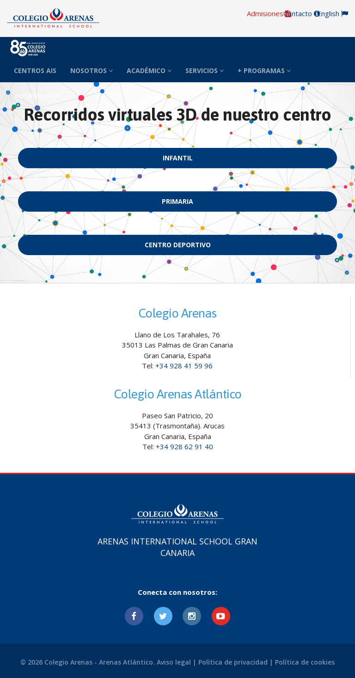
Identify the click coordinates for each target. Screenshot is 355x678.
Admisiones (269, 13)
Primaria (177, 201)
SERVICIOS (204, 70)
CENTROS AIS (35, 70)
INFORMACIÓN (40, 96)
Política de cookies (305, 662)
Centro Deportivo (178, 244)
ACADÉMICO (149, 70)
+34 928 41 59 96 (184, 365)
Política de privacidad (233, 662)
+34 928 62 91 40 (184, 446)
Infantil (178, 157)
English (332, 13)
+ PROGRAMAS (264, 70)
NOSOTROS (91, 70)
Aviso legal (174, 662)
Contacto (301, 13)
